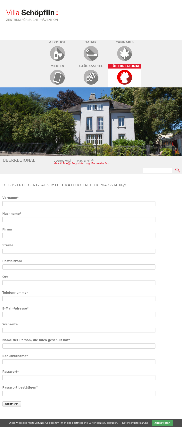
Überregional (126, 66)
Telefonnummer (15, 292)
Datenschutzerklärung (135, 423)
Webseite (10, 324)
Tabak (91, 42)
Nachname (11, 213)
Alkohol (57, 42)
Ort (5, 277)
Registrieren (11, 404)
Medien (57, 66)
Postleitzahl (12, 261)
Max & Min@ (85, 160)
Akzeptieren (162, 423)
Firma (7, 229)
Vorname (10, 198)
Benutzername (15, 356)
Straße (7, 245)
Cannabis (125, 42)
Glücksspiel (91, 66)
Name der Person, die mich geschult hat (36, 340)
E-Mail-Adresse (15, 308)
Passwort (10, 372)
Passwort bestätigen (20, 387)
